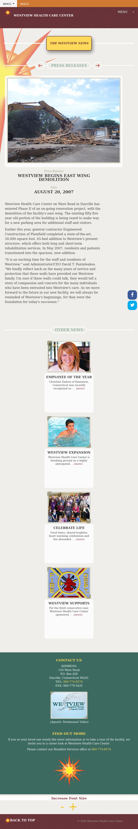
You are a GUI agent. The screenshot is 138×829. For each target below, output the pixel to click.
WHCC (7, 3)
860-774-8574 (73, 681)
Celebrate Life (69, 528)
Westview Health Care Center (38, 13)
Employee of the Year (69, 377)
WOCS (24, 3)
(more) (80, 388)
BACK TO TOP (22, 820)
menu (126, 12)
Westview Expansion (68, 452)
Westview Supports (68, 603)
